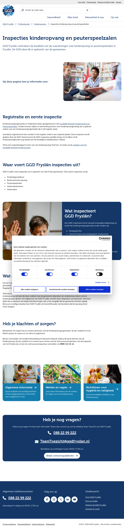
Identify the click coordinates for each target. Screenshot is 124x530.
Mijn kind (73, 17)
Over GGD (81, 2)
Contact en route (92, 509)
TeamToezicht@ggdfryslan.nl (65, 441)
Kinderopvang (40, 24)
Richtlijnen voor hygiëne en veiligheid (100, 389)
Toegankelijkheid (23, 524)
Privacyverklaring (9, 524)
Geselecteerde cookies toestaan (62, 289)
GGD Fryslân (8, 24)
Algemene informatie (18, 387)
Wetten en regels (56, 387)
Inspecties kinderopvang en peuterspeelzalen (70, 24)
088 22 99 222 (64, 433)
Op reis (114, 17)
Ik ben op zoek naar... (35, 10)
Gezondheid (53, 17)
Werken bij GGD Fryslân (105, 2)
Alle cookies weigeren (29, 289)
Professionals (91, 2)
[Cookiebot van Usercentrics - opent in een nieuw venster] (100, 239)
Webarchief (50, 524)
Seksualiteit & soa (94, 17)
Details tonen (100, 282)
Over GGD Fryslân (93, 497)
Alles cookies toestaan (95, 289)
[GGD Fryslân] (8, 10)
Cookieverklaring (38, 524)
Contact (118, 2)
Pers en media (91, 501)
